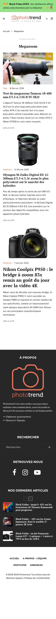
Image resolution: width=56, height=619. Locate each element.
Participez (19, 565)
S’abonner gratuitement (18, 416)
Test (5, 88)
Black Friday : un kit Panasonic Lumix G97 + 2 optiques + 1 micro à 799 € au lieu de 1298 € (34, 536)
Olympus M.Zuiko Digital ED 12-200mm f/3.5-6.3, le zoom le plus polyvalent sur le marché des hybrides (26, 180)
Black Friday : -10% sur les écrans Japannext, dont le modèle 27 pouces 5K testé (33, 522)
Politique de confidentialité (37, 578)
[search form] (24, 447)
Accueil (14, 558)
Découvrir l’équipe (15, 420)
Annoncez (36, 565)
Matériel (7, 169)
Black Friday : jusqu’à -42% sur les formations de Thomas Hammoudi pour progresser (34, 507)
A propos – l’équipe (35, 558)
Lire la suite (8, 128)
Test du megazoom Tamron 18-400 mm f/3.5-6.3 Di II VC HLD (27, 95)
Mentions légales (14, 578)
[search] (49, 447)
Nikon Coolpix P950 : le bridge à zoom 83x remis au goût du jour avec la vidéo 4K (28, 277)
